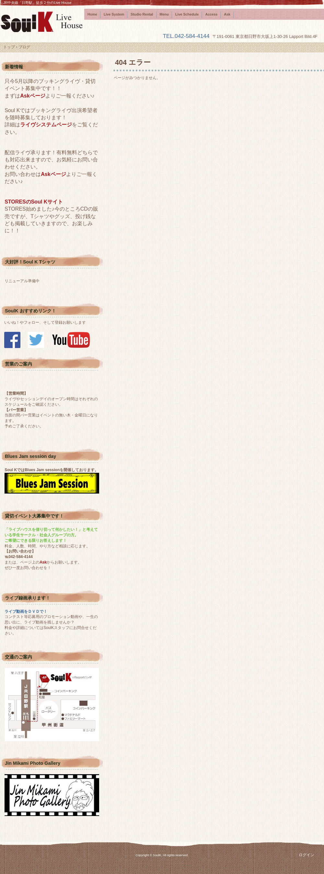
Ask (227, 14)
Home (92, 14)
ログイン (306, 855)
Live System (114, 14)
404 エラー (133, 62)
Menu (164, 14)
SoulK (42, 21)
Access (211, 14)
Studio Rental (142, 14)
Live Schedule (187, 14)
